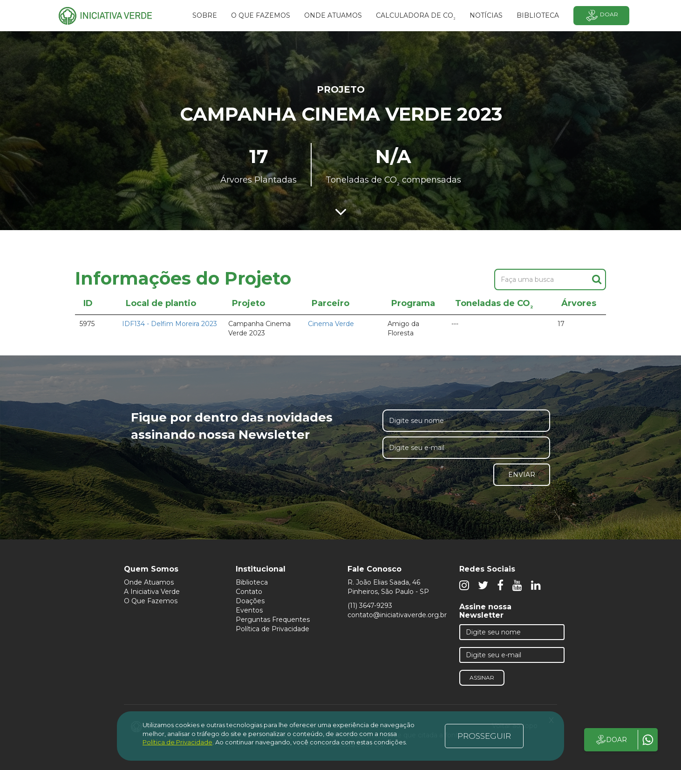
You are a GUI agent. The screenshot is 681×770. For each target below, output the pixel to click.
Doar (601, 15)
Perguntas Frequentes (273, 619)
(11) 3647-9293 (369, 605)
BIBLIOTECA (538, 15)
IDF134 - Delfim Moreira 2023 (169, 324)
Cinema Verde (331, 324)
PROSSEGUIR (484, 736)
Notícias (486, 15)
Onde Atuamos (149, 582)
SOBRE (204, 15)
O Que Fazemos (150, 601)
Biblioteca (252, 582)
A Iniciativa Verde (152, 591)
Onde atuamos (333, 15)
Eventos (249, 610)
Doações (250, 601)
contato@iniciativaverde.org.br (397, 615)
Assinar (482, 677)
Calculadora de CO (416, 16)
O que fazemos (260, 15)
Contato (249, 591)
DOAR (611, 739)
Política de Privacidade (272, 629)
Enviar (521, 474)
